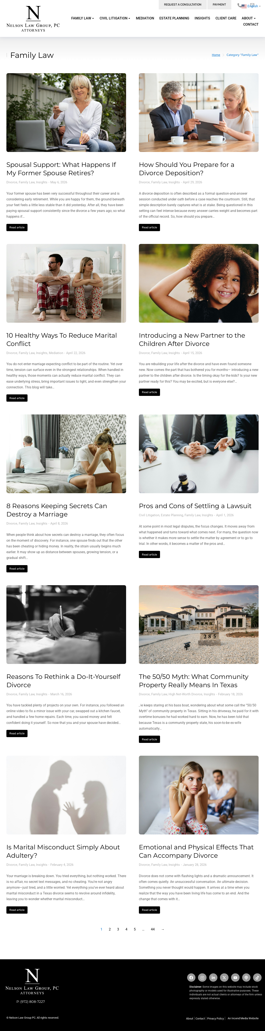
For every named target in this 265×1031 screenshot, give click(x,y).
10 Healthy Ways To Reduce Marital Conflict (61, 339)
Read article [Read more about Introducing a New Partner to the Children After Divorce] (149, 392)
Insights (41, 182)
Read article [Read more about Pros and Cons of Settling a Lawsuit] (149, 554)
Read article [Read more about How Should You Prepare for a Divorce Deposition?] (149, 227)
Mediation (56, 353)
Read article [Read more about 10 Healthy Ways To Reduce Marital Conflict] (17, 398)
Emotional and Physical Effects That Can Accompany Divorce (196, 851)
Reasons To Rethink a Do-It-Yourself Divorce (63, 681)
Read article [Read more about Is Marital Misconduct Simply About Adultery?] (17, 909)
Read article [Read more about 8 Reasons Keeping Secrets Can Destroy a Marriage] (17, 568)
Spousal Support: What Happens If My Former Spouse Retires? (61, 169)
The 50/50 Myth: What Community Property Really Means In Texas (193, 681)
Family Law (27, 182)
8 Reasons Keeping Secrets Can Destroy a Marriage (56, 510)
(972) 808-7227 (32, 1002)
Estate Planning (172, 515)
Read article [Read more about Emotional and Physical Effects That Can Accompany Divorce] (149, 909)
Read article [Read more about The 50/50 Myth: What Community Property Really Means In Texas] (149, 739)
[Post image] (66, 112)
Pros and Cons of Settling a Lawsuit (195, 506)
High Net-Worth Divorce (185, 694)
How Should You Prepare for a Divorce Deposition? (186, 169)
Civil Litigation (149, 515)
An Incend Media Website (243, 1018)
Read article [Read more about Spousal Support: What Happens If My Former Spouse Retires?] (17, 227)
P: (18, 1002)
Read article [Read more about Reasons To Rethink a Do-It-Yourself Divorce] (17, 733)
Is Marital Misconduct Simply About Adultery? (63, 851)
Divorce (11, 182)
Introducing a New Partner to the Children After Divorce (192, 339)
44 (153, 929)
